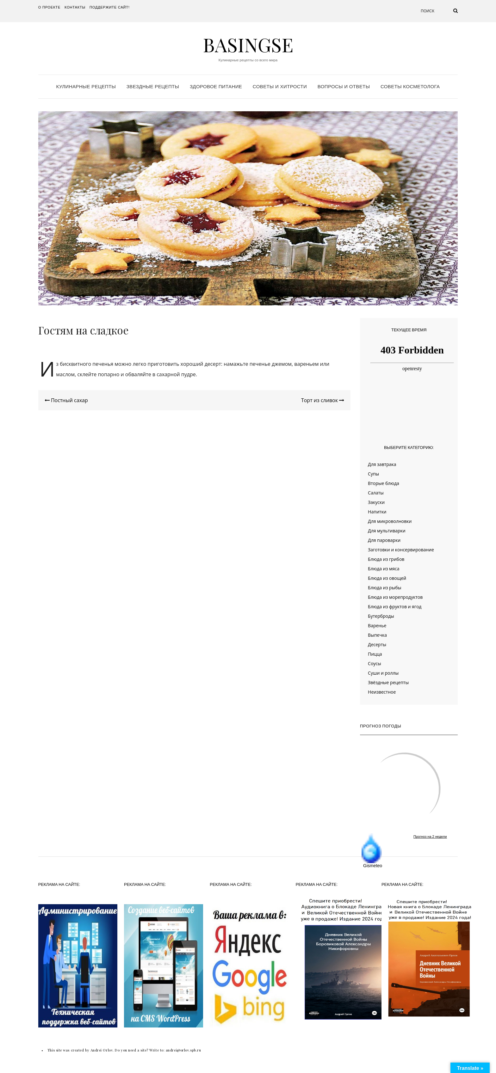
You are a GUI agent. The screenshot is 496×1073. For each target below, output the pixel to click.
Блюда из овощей (387, 578)
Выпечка (377, 635)
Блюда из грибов (386, 559)
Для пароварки (384, 540)
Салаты (376, 493)
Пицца (375, 654)
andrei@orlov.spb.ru (183, 1050)
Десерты (377, 644)
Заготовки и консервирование (401, 550)
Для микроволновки (390, 521)
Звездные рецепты (153, 86)
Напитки (377, 512)
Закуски (376, 502)
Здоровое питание (216, 86)
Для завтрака (382, 464)
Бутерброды (381, 616)
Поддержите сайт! (110, 7)
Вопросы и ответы (344, 86)
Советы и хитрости (280, 86)
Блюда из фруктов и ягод (394, 607)
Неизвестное (382, 692)
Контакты (75, 7)
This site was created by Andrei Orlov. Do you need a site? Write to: (106, 1050)
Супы (373, 474)
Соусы (374, 663)
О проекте (49, 7)
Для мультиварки (387, 531)
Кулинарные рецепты (86, 86)
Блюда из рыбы (384, 588)
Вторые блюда (383, 483)
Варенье (377, 625)
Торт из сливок (322, 400)
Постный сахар (66, 400)
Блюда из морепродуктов (395, 597)
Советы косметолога (410, 86)
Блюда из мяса (383, 569)
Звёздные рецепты (388, 682)
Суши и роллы (383, 673)
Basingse (248, 44)
